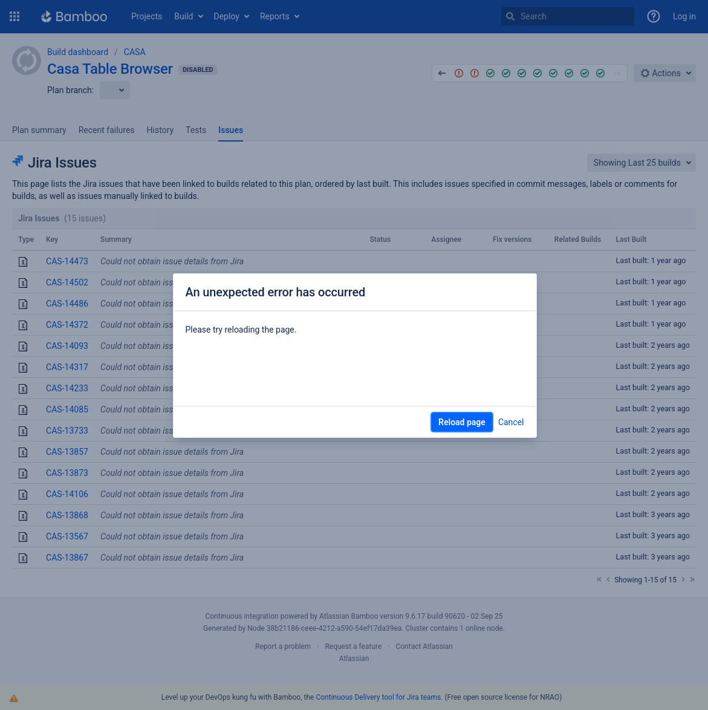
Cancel (511, 422)
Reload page (462, 422)
